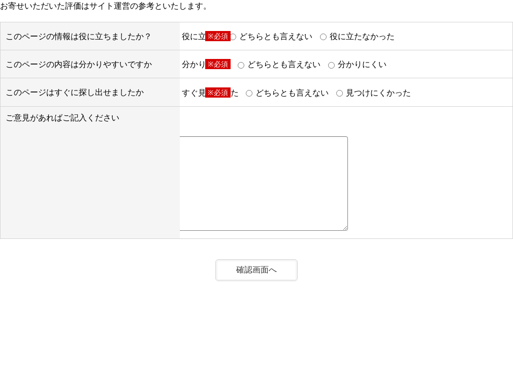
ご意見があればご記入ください (62, 117)
